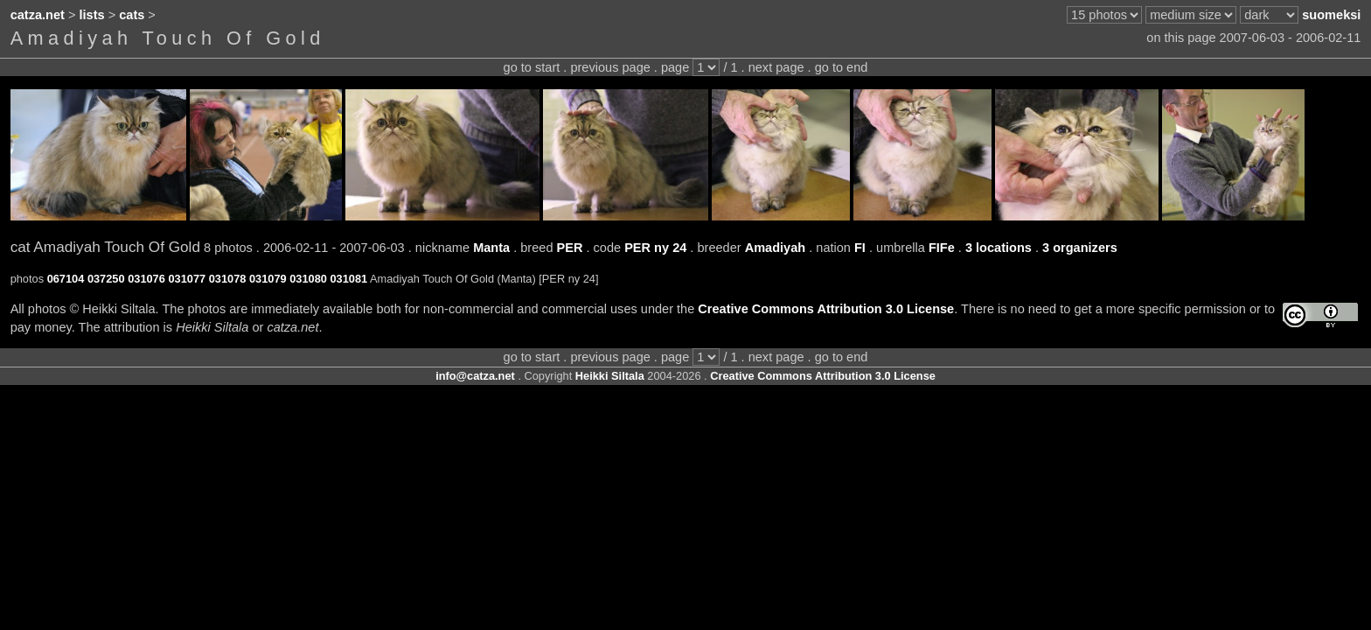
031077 (186, 278)
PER (570, 248)
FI (860, 248)
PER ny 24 (655, 248)
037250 (106, 278)
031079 (268, 278)
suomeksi (1331, 15)
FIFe (942, 248)
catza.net (37, 15)
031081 (348, 278)
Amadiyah (775, 248)
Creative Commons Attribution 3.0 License (826, 309)
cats (131, 15)
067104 (66, 278)
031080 (308, 278)
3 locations (998, 248)
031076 (146, 278)
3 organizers (1079, 248)
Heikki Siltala (609, 375)
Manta (491, 248)
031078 (228, 278)
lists (92, 15)
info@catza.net (475, 375)
